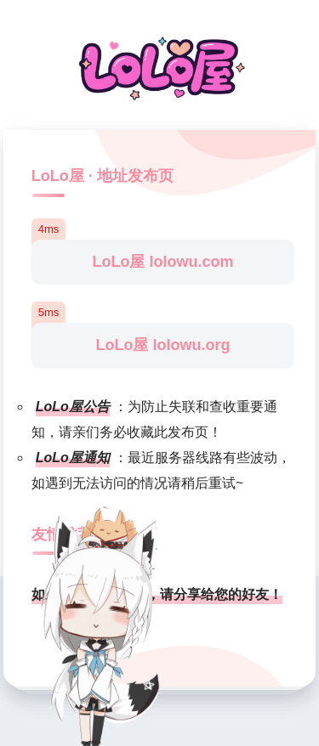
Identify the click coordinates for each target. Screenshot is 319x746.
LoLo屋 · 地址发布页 (102, 175)
